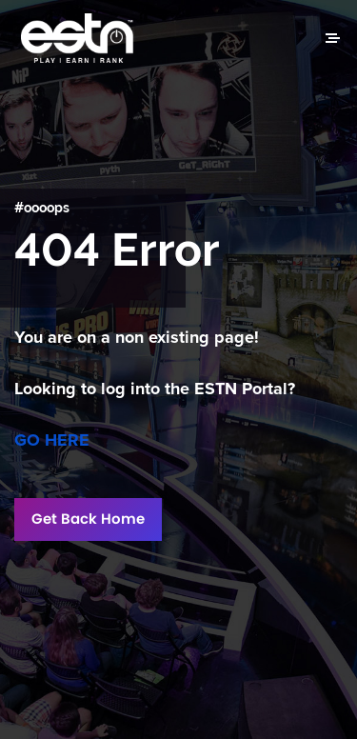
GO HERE (51, 439)
